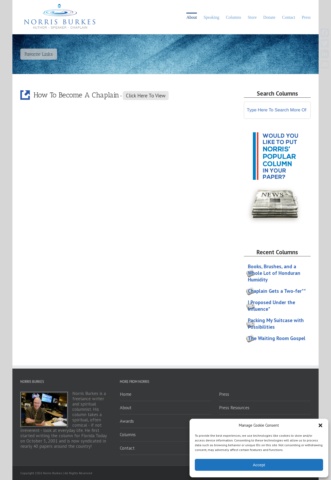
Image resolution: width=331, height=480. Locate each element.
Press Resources (234, 408)
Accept (259, 465)
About (125, 408)
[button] (320, 425)
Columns (128, 434)
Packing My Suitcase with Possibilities (276, 323)
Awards (127, 421)
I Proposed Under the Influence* (271, 305)
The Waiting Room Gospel (276, 338)
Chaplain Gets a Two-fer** (277, 291)
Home (125, 394)
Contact (127, 448)
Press (224, 394)
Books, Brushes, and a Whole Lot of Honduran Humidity (274, 273)
